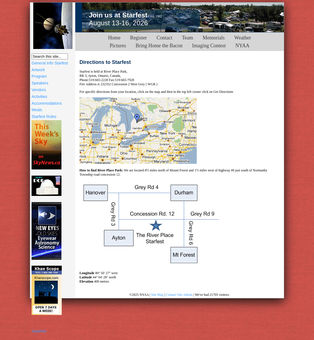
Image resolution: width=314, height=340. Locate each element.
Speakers (40, 83)
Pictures (118, 45)
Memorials (214, 38)
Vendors (39, 90)
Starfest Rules (44, 116)
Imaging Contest (209, 45)
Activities (39, 96)
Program (39, 76)
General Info (42, 63)
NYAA (242, 45)
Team (187, 38)
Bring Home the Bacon (159, 45)
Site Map (157, 295)
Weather (242, 38)
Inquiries (39, 331)
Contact (164, 38)
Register (138, 38)
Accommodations (47, 103)
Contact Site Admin (179, 295)
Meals (37, 110)
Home (114, 38)
